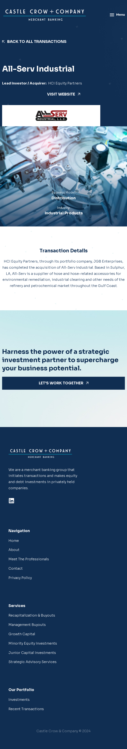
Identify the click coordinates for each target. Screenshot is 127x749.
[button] (63, 731)
